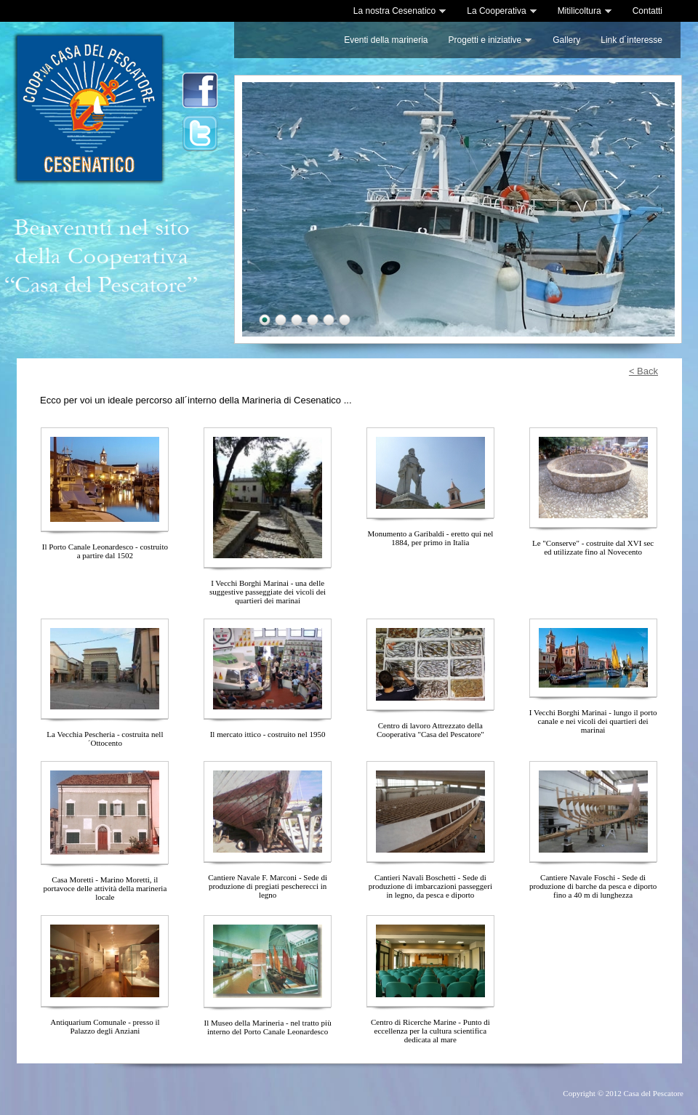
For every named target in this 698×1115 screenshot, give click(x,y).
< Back (643, 371)
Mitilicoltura (585, 11)
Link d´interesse (631, 40)
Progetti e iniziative (491, 40)
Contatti (647, 11)
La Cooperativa (502, 11)
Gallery (566, 40)
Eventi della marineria (386, 40)
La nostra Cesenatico (399, 11)
